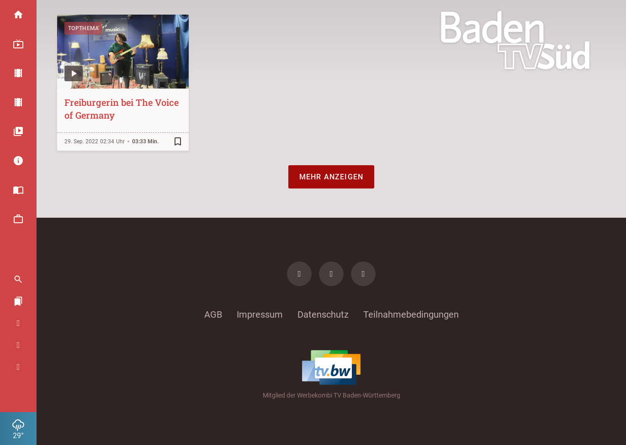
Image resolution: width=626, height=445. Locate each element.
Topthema (83, 28)
